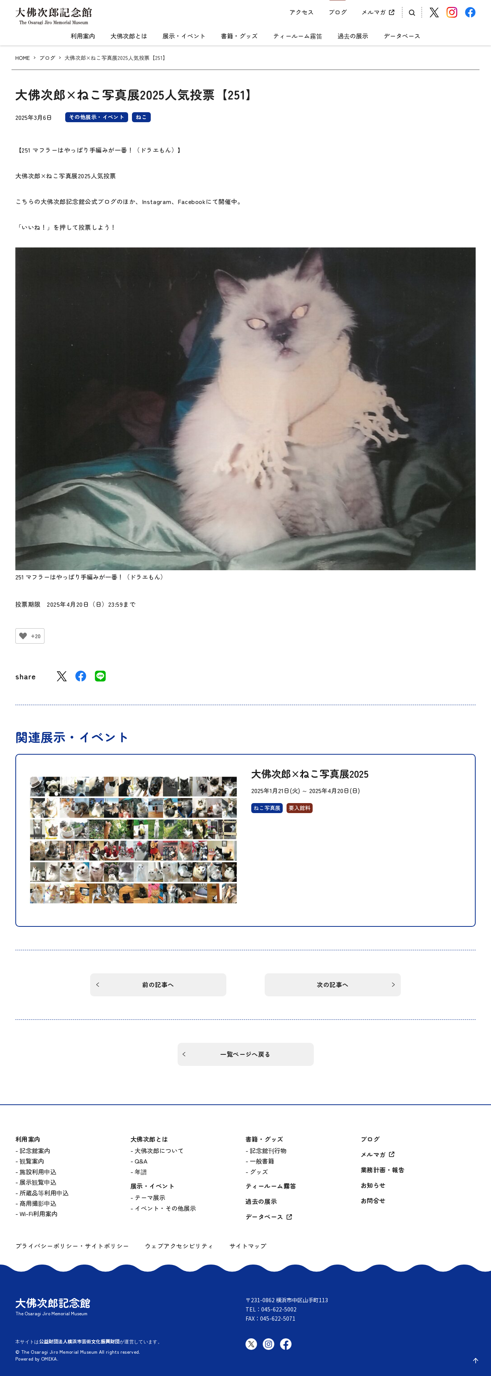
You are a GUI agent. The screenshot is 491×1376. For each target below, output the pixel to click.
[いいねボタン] (23, 636)
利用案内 (83, 36)
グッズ (259, 1171)
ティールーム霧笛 (297, 36)
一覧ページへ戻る (245, 1054)
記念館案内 (35, 1150)
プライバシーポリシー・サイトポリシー (72, 1246)
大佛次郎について (159, 1150)
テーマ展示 (150, 1197)
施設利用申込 (38, 1171)
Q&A (141, 1160)
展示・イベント (184, 36)
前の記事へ (158, 984)
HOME (22, 57)
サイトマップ (247, 1245)
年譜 (141, 1171)
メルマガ (373, 12)
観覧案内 (32, 1160)
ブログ (337, 12)
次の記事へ (332, 984)
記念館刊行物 (268, 1150)
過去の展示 (353, 36)
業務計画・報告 (383, 1169)
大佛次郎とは (128, 36)
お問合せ (373, 1200)
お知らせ (373, 1185)
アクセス (301, 12)
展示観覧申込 (38, 1181)
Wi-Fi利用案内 (39, 1213)
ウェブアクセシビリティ (179, 1246)
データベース (402, 36)
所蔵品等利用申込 (44, 1192)
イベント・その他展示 (165, 1208)
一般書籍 (262, 1160)
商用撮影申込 (38, 1203)
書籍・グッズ (239, 36)
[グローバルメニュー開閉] (21, 29)
